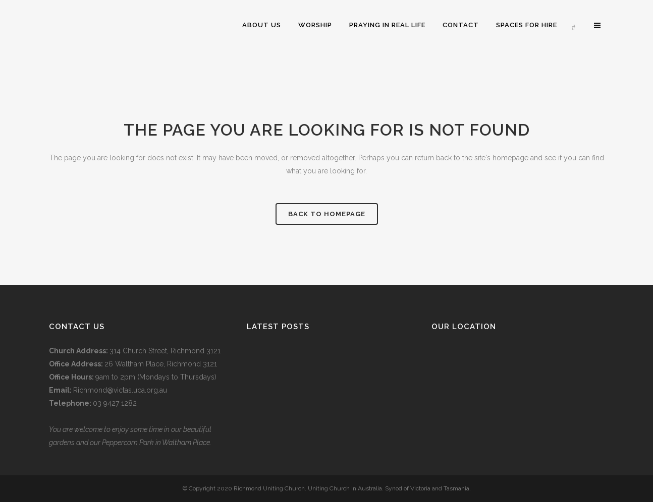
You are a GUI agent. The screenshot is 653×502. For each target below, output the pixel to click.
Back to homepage (326, 214)
